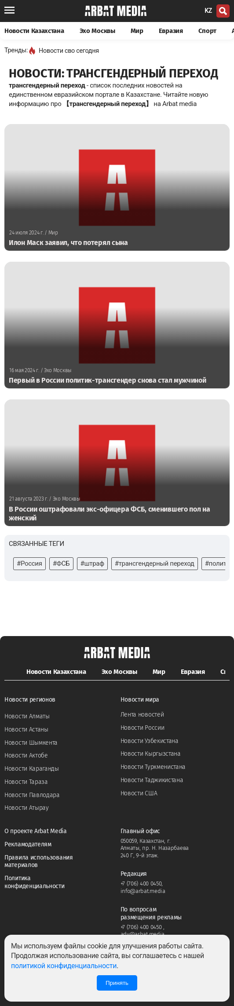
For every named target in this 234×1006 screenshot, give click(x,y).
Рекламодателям (27, 844)
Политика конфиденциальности (34, 882)
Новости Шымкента (31, 742)
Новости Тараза (26, 782)
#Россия (29, 563)
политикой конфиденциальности (64, 966)
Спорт (207, 31)
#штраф (92, 563)
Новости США (139, 793)
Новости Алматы (27, 716)
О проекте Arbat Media (35, 831)
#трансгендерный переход (154, 563)
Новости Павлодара (32, 795)
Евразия (171, 31)
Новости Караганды (31, 768)
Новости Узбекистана (150, 741)
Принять (117, 983)
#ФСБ (61, 563)
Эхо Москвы (97, 31)
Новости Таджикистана (152, 780)
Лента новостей (142, 714)
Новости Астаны (26, 729)
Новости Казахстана (34, 31)
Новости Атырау (26, 808)
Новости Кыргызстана (151, 753)
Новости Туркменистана (153, 767)
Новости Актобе (26, 755)
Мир (137, 31)
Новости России (143, 728)
